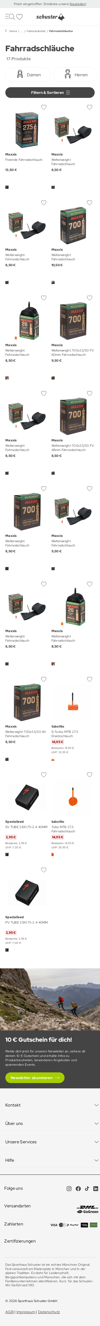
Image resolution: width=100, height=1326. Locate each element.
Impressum (26, 1311)
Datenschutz (49, 1311)
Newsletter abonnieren (32, 1077)
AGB (9, 1311)
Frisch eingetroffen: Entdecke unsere (42, 4)
